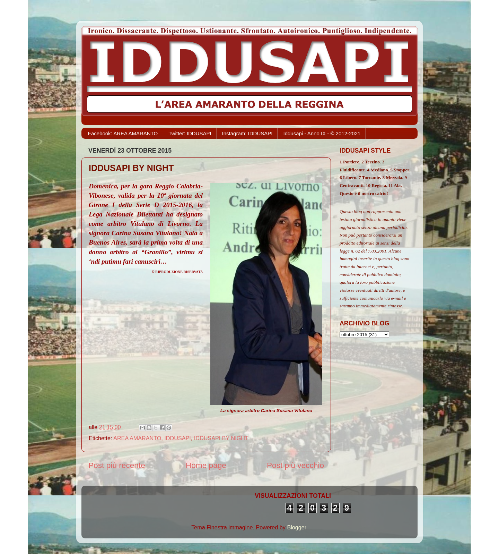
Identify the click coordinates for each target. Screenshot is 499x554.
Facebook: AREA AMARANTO (123, 133)
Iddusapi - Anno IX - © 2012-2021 (321, 133)
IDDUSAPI (177, 438)
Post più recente (116, 465)
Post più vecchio (295, 465)
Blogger (296, 527)
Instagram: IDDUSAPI (247, 133)
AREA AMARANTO (137, 438)
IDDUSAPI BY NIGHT (221, 438)
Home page (206, 465)
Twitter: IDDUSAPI (189, 133)
